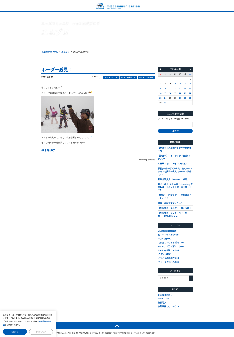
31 (165, 103)
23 (160, 98)
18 (170, 93)
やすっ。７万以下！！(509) (171, 246)
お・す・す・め (111, 77)
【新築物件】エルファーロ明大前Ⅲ (174, 208)
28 (185, 98)
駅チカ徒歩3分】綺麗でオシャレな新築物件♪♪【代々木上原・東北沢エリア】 (175, 187)
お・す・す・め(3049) (168, 235)
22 (190, 93)
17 (165, 93)
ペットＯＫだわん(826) (169, 262)
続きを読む (48, 150)
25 (170, 98)
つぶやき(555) (164, 238)
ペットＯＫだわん (146, 77)
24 (165, 98)
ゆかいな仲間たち (128, 77)
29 (190, 98)
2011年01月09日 (81, 52)
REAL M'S (163, 298)
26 (175, 98)
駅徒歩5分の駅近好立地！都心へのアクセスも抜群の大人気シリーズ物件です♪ (175, 171)
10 (165, 88)
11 (170, 88)
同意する (15, 332)
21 (185, 93)
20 (180, 93)
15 (190, 88)
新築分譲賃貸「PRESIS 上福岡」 (173, 179)
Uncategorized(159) (167, 231)
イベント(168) (164, 254)
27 (180, 98)
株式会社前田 (164, 295)
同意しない (41, 332)
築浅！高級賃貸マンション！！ (172, 203)
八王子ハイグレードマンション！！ (174, 163)
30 (160, 103)
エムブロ (65, 52)
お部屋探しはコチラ (167, 306)
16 (160, 93)
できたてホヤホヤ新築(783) (171, 242)
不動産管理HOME (49, 52)
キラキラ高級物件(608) (169, 258)
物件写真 (162, 302)
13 (180, 88)
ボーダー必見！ (56, 69)
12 (175, 88)
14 (185, 88)
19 (175, 93)
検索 (175, 131)
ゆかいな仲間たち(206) (169, 250)
